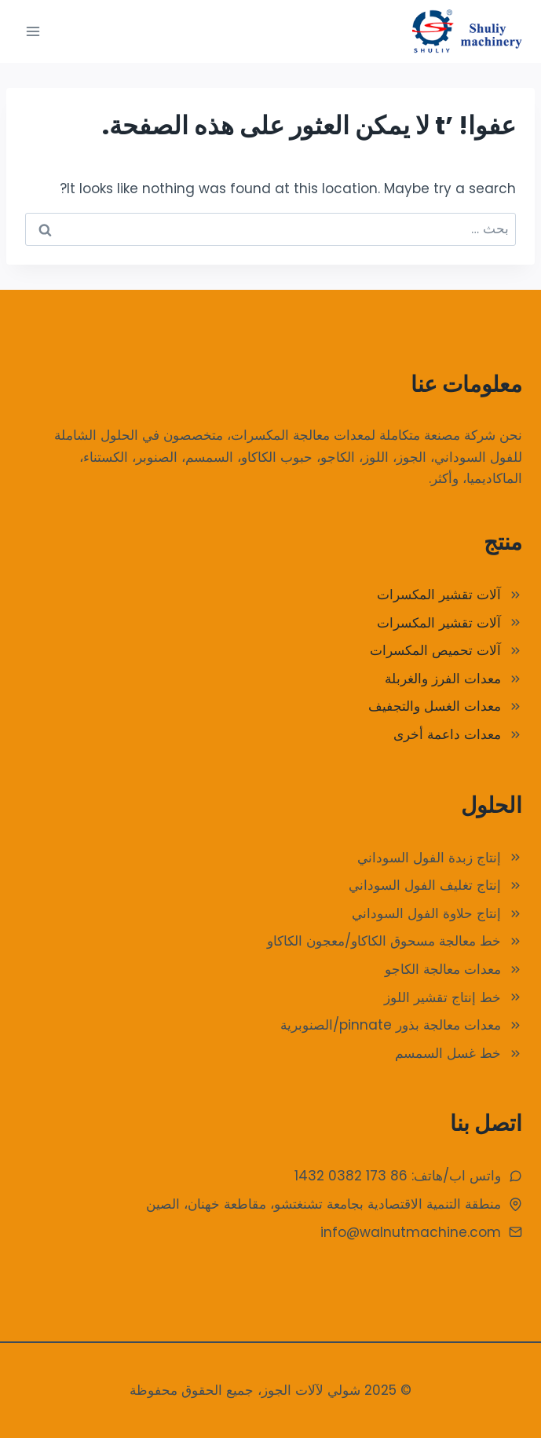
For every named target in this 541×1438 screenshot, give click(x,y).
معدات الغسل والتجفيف (434, 706)
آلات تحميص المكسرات (435, 650)
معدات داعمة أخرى (447, 734)
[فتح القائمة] (33, 31)
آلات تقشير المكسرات (439, 594)
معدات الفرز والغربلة (443, 678)
